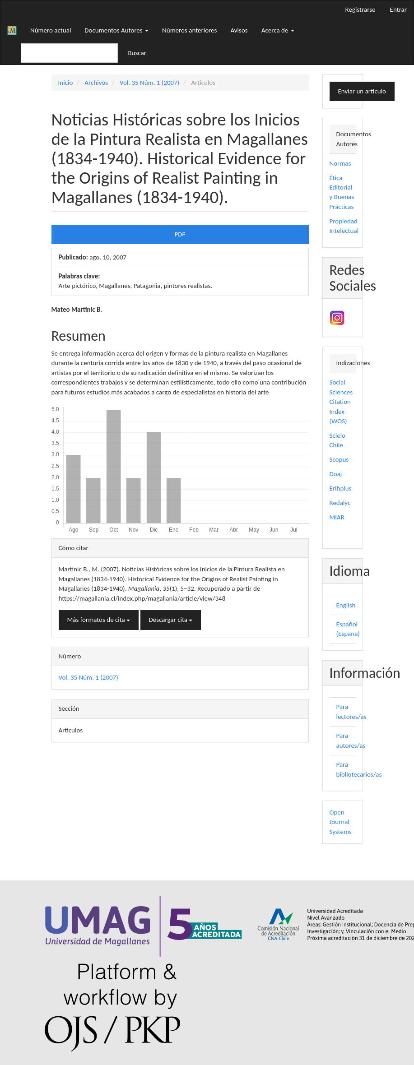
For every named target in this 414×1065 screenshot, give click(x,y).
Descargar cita (171, 620)
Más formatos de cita (98, 620)
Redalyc (340, 503)
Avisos (238, 30)
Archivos (96, 83)
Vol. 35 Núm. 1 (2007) (149, 83)
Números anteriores (189, 30)
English (346, 605)
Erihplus (341, 488)
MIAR (337, 517)
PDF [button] (180, 234)
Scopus (339, 459)
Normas (340, 163)
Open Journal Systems (341, 822)
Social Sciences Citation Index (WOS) (341, 401)
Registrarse (360, 9)
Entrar (398, 9)
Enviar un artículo (362, 91)
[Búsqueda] (69, 53)
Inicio (65, 83)
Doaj (336, 474)
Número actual (50, 30)
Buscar (137, 53)
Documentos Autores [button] (116, 30)
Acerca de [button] (277, 30)
